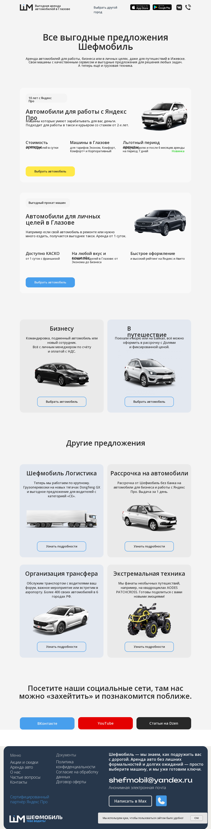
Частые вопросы (25, 777)
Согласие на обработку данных (77, 774)
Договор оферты (71, 781)
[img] (140, 7)
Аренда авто (22, 767)
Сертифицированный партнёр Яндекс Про (29, 799)
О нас (16, 772)
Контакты (18, 782)
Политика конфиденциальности (75, 764)
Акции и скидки (24, 762)
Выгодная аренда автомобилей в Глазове (52, 7)
